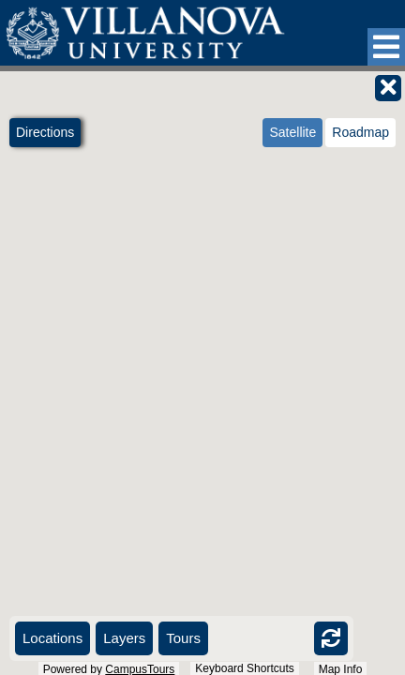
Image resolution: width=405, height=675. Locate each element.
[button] (386, 47)
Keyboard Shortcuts (244, 668)
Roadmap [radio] (360, 132)
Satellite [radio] (292, 132)
